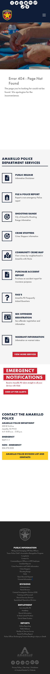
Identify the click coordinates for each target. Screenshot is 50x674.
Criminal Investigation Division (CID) (25, 592)
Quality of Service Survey (25, 631)
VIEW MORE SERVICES (25, 354)
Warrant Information (25, 579)
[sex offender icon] (7, 318)
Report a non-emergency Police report (28, 197)
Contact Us (25, 558)
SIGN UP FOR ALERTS (15, 391)
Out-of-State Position (25, 618)
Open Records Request (25, 577)
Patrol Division (25, 589)
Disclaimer (34, 667)
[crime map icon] (7, 257)
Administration (25, 587)
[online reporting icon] (7, 199)
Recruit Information (25, 613)
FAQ (25, 574)
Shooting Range (25, 571)
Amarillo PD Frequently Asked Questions (25, 298)
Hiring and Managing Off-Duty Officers (25, 551)
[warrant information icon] (7, 341)
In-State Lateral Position (25, 615)
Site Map (26, 667)
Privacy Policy (16, 667)
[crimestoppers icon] (7, 237)
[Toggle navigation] (44, 15)
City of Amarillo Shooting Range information (26, 217)
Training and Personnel (25, 595)
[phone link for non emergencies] (23, 6)
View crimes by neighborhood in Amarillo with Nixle (29, 255)
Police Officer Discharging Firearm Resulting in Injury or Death (25, 636)
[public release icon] (7, 179)
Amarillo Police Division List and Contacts (25, 456)
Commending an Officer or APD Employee (25, 561)
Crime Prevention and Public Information (25, 566)
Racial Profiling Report (25, 634)
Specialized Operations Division (25, 600)
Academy (25, 610)
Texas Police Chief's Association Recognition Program (25, 553)
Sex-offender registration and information (27, 320)
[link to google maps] (27, 6)
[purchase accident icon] (7, 276)
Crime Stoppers (25, 569)
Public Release (25, 629)
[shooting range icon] (7, 218)
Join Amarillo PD (25, 608)
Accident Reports (25, 563)
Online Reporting (25, 626)
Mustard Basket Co (22, 670)
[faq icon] (7, 299)
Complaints (25, 556)
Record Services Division (25, 597)
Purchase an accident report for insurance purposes (28, 278)
